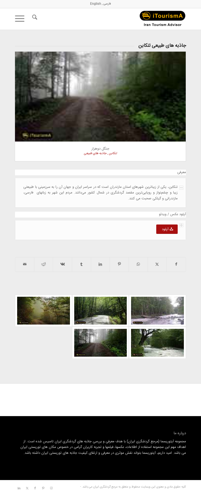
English (95, 4)
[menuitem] (34, 19)
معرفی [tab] (181, 172)
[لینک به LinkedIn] (19, 488)
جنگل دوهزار (100, 149)
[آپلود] (167, 229)
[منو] (21, 19)
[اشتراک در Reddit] (43, 264)
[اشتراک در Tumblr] (81, 264)
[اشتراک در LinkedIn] (100, 264)
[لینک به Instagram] (51, 488)
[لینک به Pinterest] (43, 488)
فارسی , (106, 4)
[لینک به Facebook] (35, 488)
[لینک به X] (27, 488)
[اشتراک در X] (157, 264)
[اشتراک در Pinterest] (119, 264)
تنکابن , (111, 153)
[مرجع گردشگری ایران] (117, 19)
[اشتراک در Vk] (62, 264)
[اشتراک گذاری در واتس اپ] (138, 264)
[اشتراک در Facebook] (176, 264)
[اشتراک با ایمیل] (24, 264)
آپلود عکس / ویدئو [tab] (172, 214)
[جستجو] (34, 19)
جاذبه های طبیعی (95, 153)
